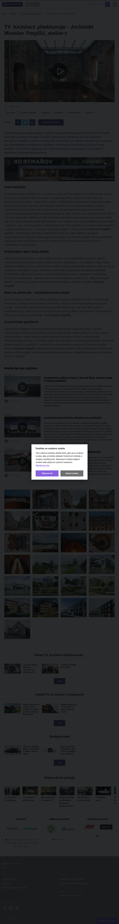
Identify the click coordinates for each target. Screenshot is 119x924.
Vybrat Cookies (71, 473)
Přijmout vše (47, 473)
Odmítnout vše (42, 465)
